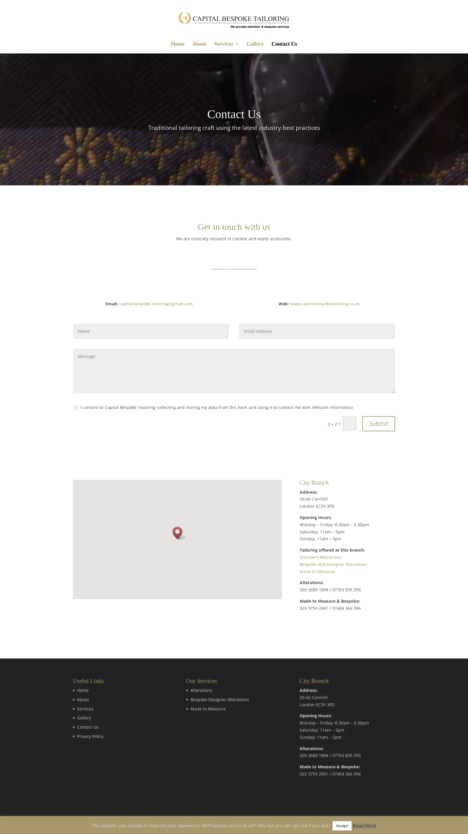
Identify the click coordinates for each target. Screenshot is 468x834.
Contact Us (284, 44)
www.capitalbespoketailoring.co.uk (325, 304)
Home (178, 44)
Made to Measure (317, 571)
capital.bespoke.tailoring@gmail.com (156, 304)
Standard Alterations (320, 557)
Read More (364, 825)
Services (223, 44)
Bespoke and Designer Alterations (333, 564)
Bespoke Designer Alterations (219, 699)
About (199, 44)
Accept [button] (342, 825)
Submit (379, 423)
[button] (179, 533)
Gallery (255, 44)
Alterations (201, 690)
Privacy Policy (90, 736)
